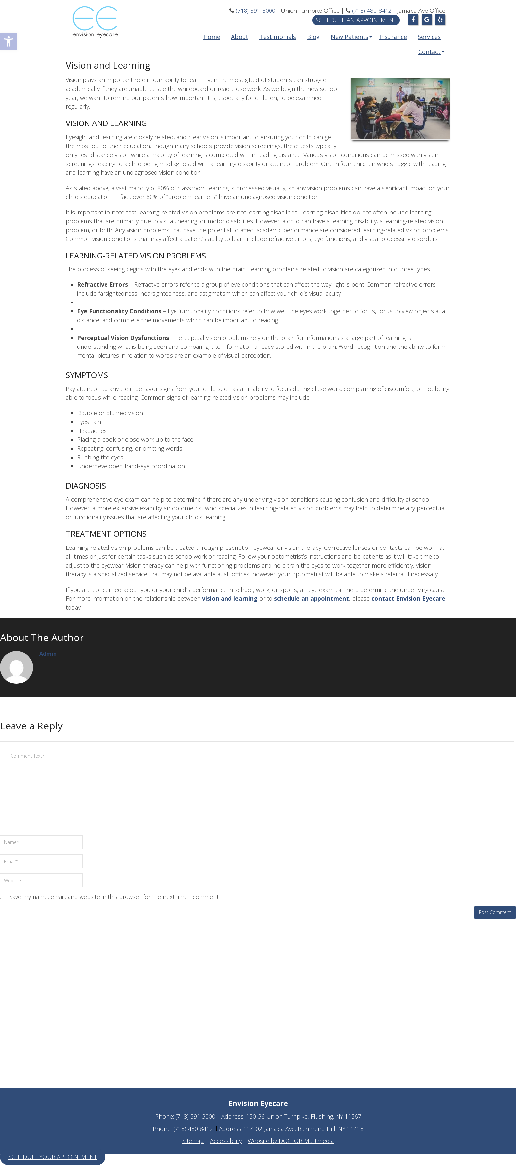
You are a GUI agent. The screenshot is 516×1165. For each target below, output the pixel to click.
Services (429, 37)
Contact (429, 52)
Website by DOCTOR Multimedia (291, 1141)
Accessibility (226, 1141)
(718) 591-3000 (255, 10)
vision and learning (230, 598)
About (239, 37)
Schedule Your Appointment (52, 1157)
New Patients (349, 37)
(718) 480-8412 (372, 10)
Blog (313, 37)
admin (48, 653)
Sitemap (193, 1141)
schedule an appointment (311, 598)
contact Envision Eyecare (408, 598)
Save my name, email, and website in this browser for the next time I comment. (114, 897)
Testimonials (277, 37)
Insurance (393, 37)
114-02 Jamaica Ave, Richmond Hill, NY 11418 (304, 1128)
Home (211, 37)
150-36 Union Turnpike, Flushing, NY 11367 (303, 1116)
